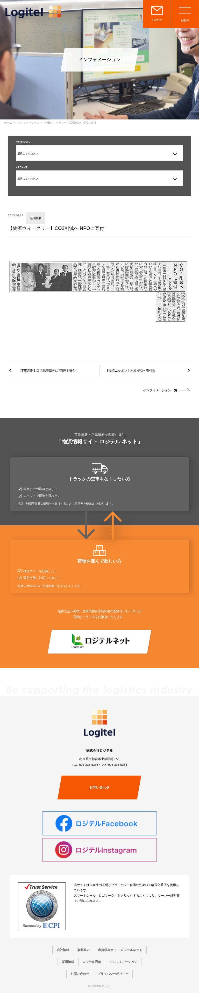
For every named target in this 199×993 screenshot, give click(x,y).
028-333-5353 (88, 764)
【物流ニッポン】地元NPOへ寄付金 (130, 370)
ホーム (8, 123)
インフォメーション (27, 123)
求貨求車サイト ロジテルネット (120, 950)
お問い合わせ (99, 787)
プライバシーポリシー (113, 973)
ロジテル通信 (91, 961)
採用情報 (68, 961)
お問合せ (157, 19)
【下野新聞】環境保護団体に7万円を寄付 (47, 370)
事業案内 (83, 950)
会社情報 (63, 950)
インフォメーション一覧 (160, 390)
